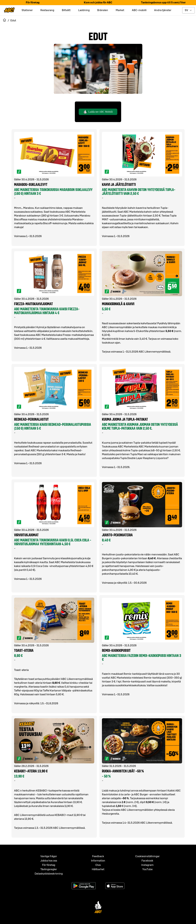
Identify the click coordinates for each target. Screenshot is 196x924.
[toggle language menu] (188, 10)
